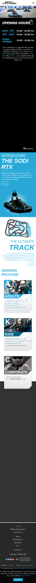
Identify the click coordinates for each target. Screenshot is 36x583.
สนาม (18, 536)
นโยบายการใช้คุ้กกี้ (24, 575)
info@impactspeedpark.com (27, 565)
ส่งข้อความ (13, 56)
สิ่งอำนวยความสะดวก (18, 529)
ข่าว (17, 545)
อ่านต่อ (5, 183)
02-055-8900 (10, 565)
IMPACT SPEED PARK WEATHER (18, 69)
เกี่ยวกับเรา (18, 542)
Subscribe (25, 559)
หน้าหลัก (18, 526)
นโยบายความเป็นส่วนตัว (18, 554)
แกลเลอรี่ (17, 550)
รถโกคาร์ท (17, 532)
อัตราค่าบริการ (18, 539)
